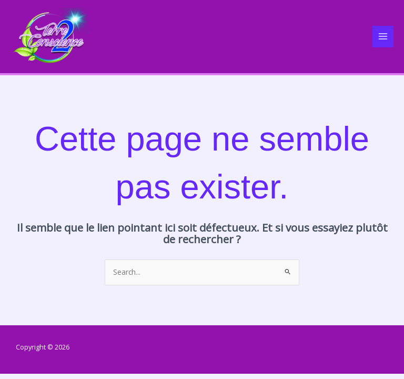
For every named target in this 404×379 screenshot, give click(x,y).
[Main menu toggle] (383, 36)
